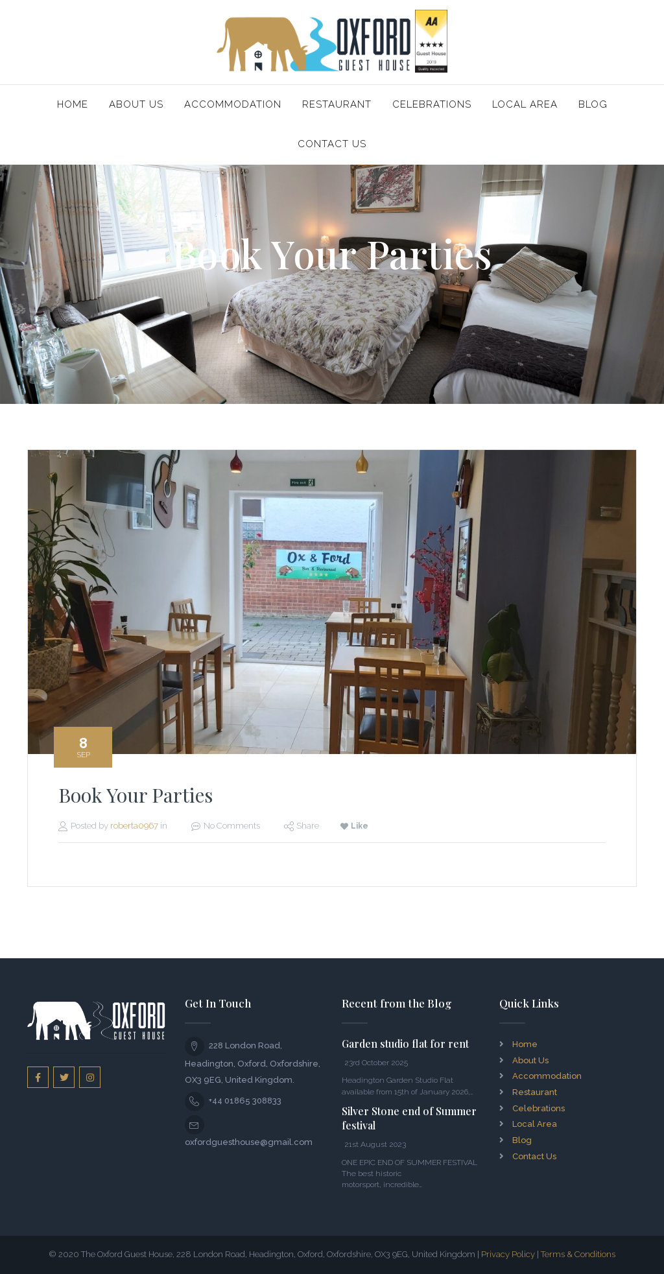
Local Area (525, 104)
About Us (136, 104)
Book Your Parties (135, 795)
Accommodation (232, 104)
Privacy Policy (508, 1254)
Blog (593, 104)
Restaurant (337, 104)
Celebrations (431, 104)
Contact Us (332, 144)
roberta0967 (134, 826)
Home (72, 104)
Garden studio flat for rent (405, 1043)
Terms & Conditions (578, 1254)
